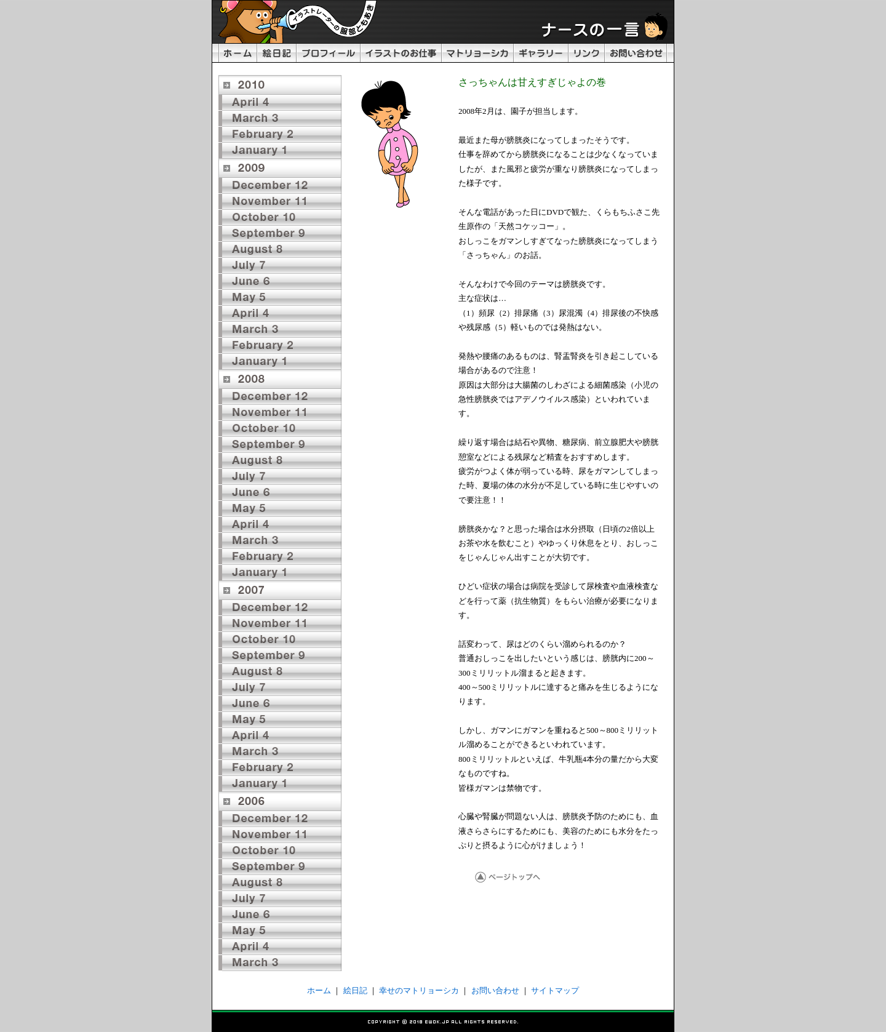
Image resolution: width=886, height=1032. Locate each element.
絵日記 (355, 990)
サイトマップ (555, 990)
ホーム (319, 990)
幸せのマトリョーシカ (419, 990)
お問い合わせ (495, 990)
